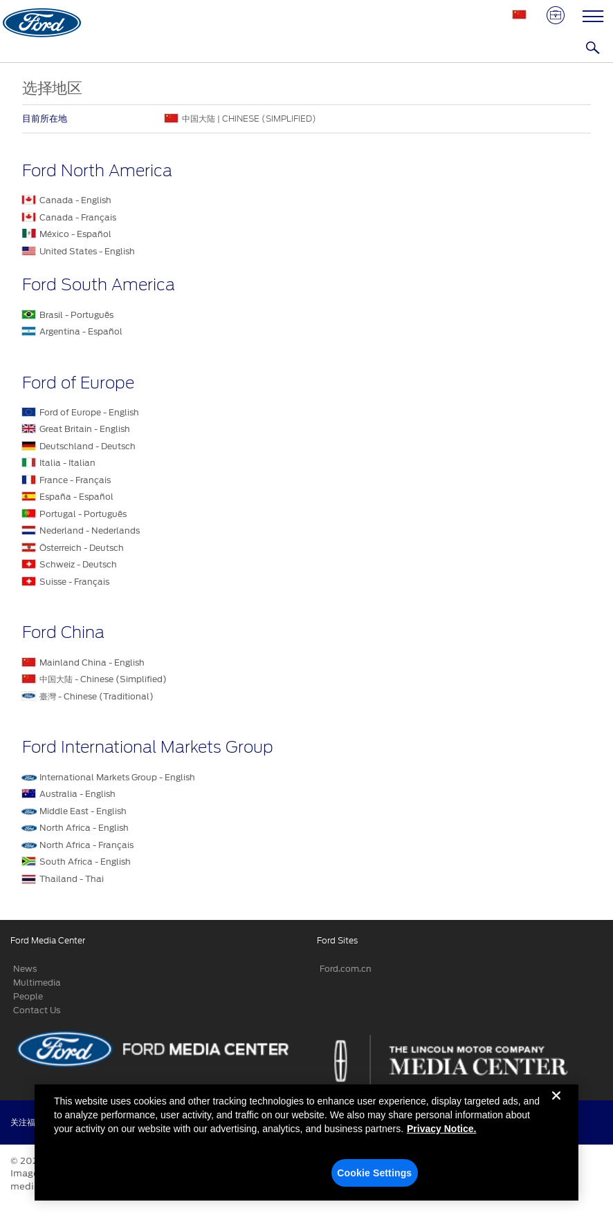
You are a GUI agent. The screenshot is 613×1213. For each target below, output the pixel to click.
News (25, 969)
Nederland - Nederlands (89, 530)
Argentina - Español (80, 331)
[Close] (556, 1112)
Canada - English (75, 200)
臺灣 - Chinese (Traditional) (96, 696)
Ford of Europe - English (89, 412)
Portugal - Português (83, 514)
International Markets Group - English (117, 777)
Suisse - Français (74, 581)
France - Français (75, 480)
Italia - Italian (67, 463)
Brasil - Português (76, 315)
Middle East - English (83, 811)
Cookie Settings (374, 1178)
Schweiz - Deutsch (78, 564)
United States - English (87, 251)
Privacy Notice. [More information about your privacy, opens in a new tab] (441, 1134)
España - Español (76, 496)
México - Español (75, 234)
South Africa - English (85, 861)
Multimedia (37, 982)
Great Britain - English (84, 429)
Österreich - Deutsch (81, 548)
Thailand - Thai (71, 879)
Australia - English (77, 794)
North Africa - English (84, 828)
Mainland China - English (92, 662)
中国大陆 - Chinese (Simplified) (103, 679)
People (28, 996)
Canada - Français (77, 217)
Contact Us (36, 1010)
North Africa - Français (86, 845)
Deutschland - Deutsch (87, 446)
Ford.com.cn (346, 969)
